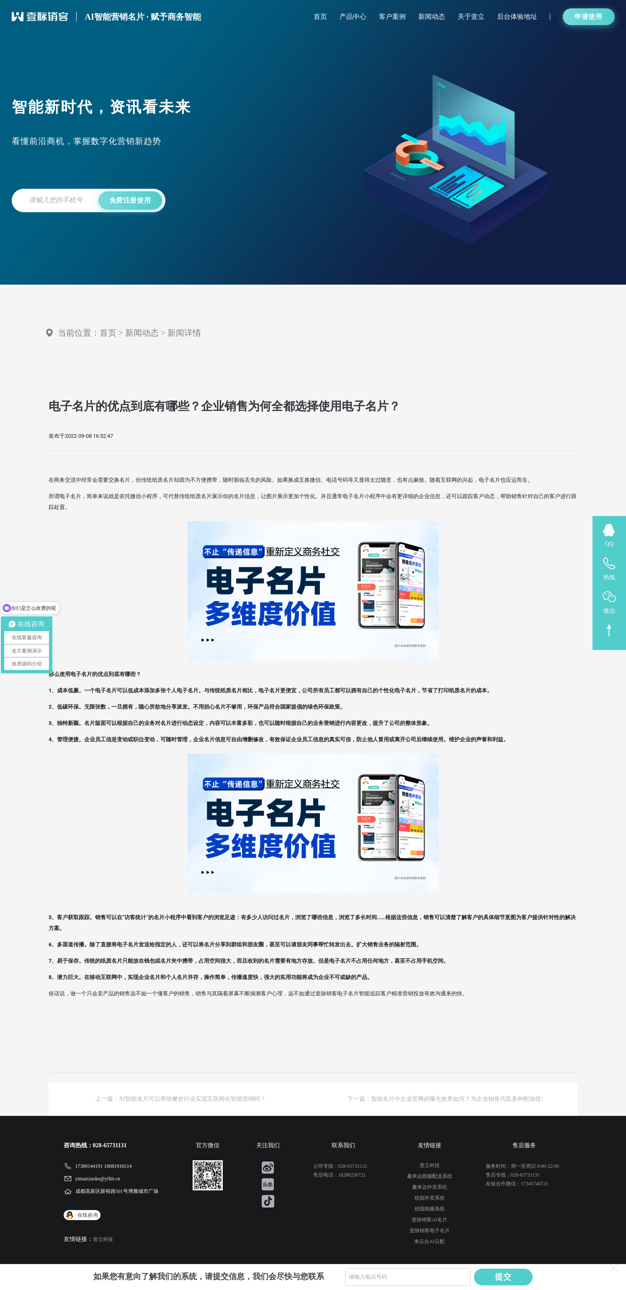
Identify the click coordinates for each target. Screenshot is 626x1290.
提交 (503, 1276)
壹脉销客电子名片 (430, 1230)
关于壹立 (471, 16)
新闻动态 (431, 16)
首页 (320, 16)
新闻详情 (184, 332)
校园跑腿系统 (430, 1209)
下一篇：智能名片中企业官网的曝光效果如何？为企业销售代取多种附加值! (445, 1099)
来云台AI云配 (429, 1241)
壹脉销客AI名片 (429, 1220)
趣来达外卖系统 (429, 1187)
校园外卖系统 (430, 1198)
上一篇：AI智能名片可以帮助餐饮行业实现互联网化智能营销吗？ (180, 1099)
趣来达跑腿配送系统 (429, 1176)
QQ (609, 544)
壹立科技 (103, 1239)
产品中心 (353, 16)
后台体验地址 (517, 16)
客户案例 (392, 16)
